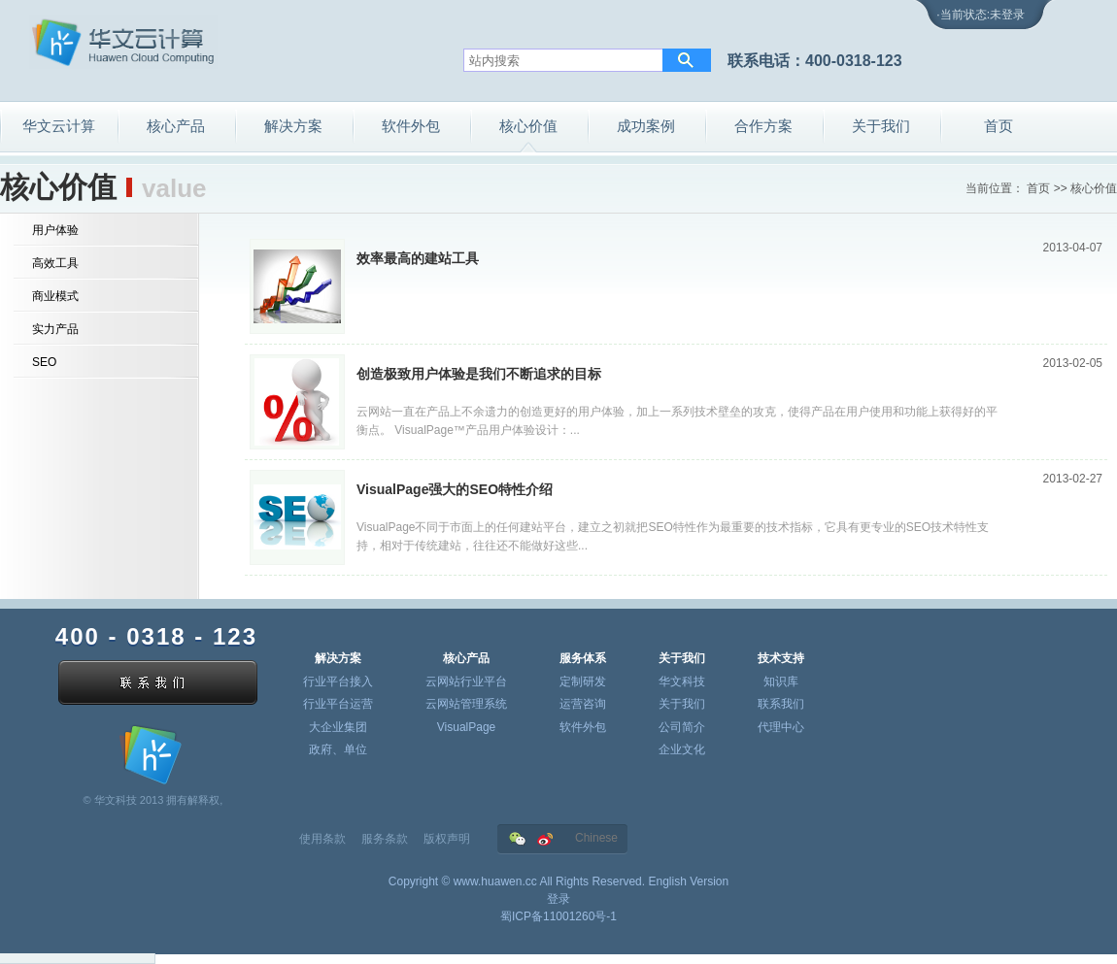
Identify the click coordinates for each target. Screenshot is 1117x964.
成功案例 (646, 125)
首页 (998, 125)
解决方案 (293, 125)
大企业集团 (338, 727)
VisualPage (466, 727)
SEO (44, 362)
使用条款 (322, 839)
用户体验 (55, 230)
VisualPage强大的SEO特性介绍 (454, 489)
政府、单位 (338, 749)
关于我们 (881, 125)
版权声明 (446, 839)
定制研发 (582, 681)
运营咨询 (582, 704)
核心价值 (528, 125)
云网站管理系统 (466, 704)
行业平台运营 (338, 704)
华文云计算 (58, 125)
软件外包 (411, 125)
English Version (688, 881)
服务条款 (384, 839)
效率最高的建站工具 (417, 258)
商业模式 (55, 296)
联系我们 (781, 704)
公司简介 (682, 727)
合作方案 (763, 125)
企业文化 (682, 749)
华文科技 (682, 681)
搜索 (686, 60)
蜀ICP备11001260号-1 (558, 916)
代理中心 (781, 727)
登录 (558, 899)
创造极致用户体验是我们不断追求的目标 (478, 374)
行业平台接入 (338, 681)
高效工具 (55, 263)
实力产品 (55, 329)
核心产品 (176, 125)
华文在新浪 (546, 838)
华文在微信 (516, 838)
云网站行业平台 (466, 681)
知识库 (780, 681)
